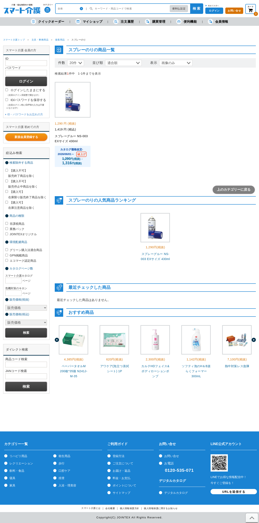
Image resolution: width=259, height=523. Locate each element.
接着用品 (60, 39)
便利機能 (186, 21)
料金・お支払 (121, 478)
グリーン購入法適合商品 (23, 250)
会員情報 (218, 21)
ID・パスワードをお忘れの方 (25, 114)
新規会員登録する (26, 137)
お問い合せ (234, 10)
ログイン (214, 10)
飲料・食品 (16, 470)
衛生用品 (64, 456)
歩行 (61, 463)
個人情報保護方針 (129, 508)
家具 (12, 485)
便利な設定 (179, 8)
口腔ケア (64, 470)
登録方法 (118, 456)
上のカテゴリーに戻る (234, 189)
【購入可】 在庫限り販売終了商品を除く (26, 194)
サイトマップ (121, 492)
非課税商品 (14, 223)
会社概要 (110, 508)
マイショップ (89, 21)
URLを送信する (233, 491)
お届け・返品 (121, 470)
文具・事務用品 (40, 39)
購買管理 (155, 21)
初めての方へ (213, 6)
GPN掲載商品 (16, 255)
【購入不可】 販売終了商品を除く (20, 173)
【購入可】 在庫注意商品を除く (20, 205)
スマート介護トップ (14, 39)
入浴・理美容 (67, 485)
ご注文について (123, 463)
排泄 (61, 478)
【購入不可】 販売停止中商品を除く (21, 184)
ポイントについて (124, 485)
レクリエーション (21, 463)
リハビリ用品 (18, 456)
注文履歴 (123, 21)
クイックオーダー (47, 21)
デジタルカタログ (176, 492)
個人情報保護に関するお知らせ (161, 508)
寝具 (12, 478)
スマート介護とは (91, 508)
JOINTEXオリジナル (21, 234)
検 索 (196, 8)
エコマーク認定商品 (20, 260)
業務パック (14, 229)
